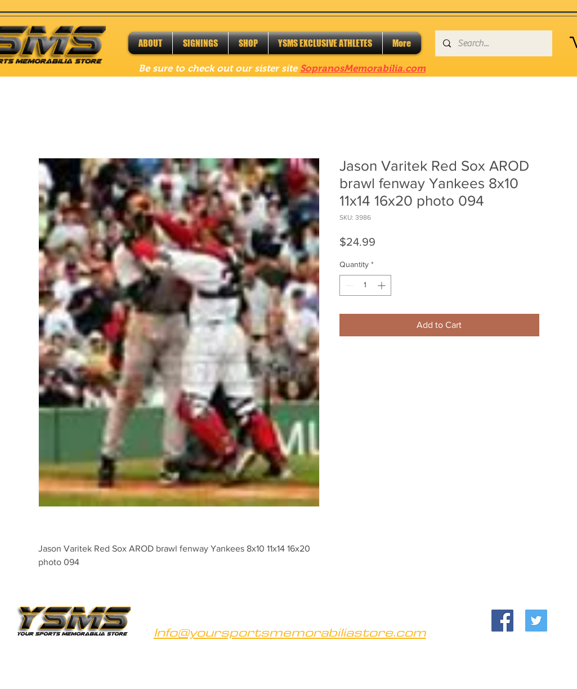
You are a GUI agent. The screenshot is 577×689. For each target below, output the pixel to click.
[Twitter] (536, 621)
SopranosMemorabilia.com (363, 68)
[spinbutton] (365, 285)
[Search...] (493, 43)
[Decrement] (348, 285)
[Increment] (382, 285)
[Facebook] (502, 621)
